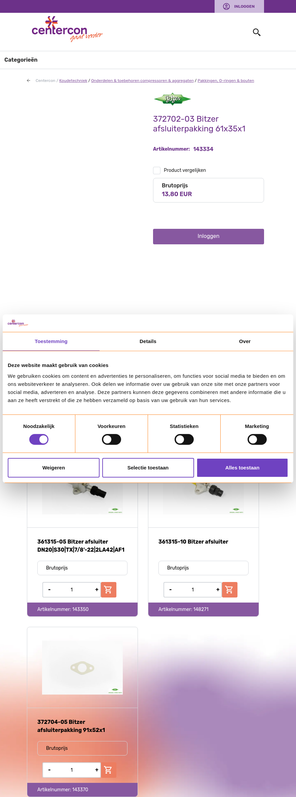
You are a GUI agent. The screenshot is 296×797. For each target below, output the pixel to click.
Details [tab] (148, 341)
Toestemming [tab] (51, 341)
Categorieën (21, 60)
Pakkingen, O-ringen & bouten (226, 80)
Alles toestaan (242, 467)
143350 (80, 609)
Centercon (46, 80)
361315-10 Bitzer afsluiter (193, 542)
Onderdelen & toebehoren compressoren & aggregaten (142, 80)
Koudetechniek (73, 80)
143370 (80, 790)
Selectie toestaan (148, 467)
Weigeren (53, 467)
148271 (201, 609)
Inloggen (244, 6)
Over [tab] (245, 341)
